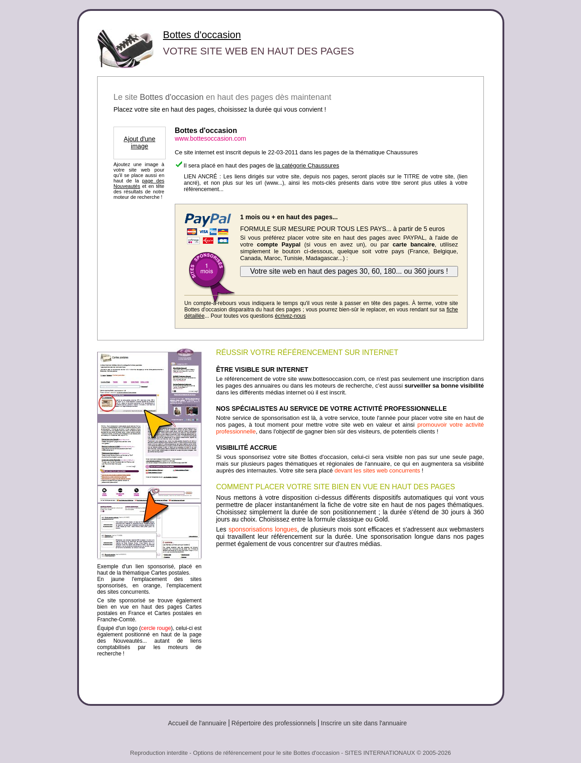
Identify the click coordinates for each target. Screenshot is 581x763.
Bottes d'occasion (202, 34)
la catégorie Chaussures (307, 165)
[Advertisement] (350, 622)
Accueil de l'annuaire (197, 723)
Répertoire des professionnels (273, 723)
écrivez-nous (290, 316)
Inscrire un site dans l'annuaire (364, 723)
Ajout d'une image (140, 142)
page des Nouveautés (138, 183)
